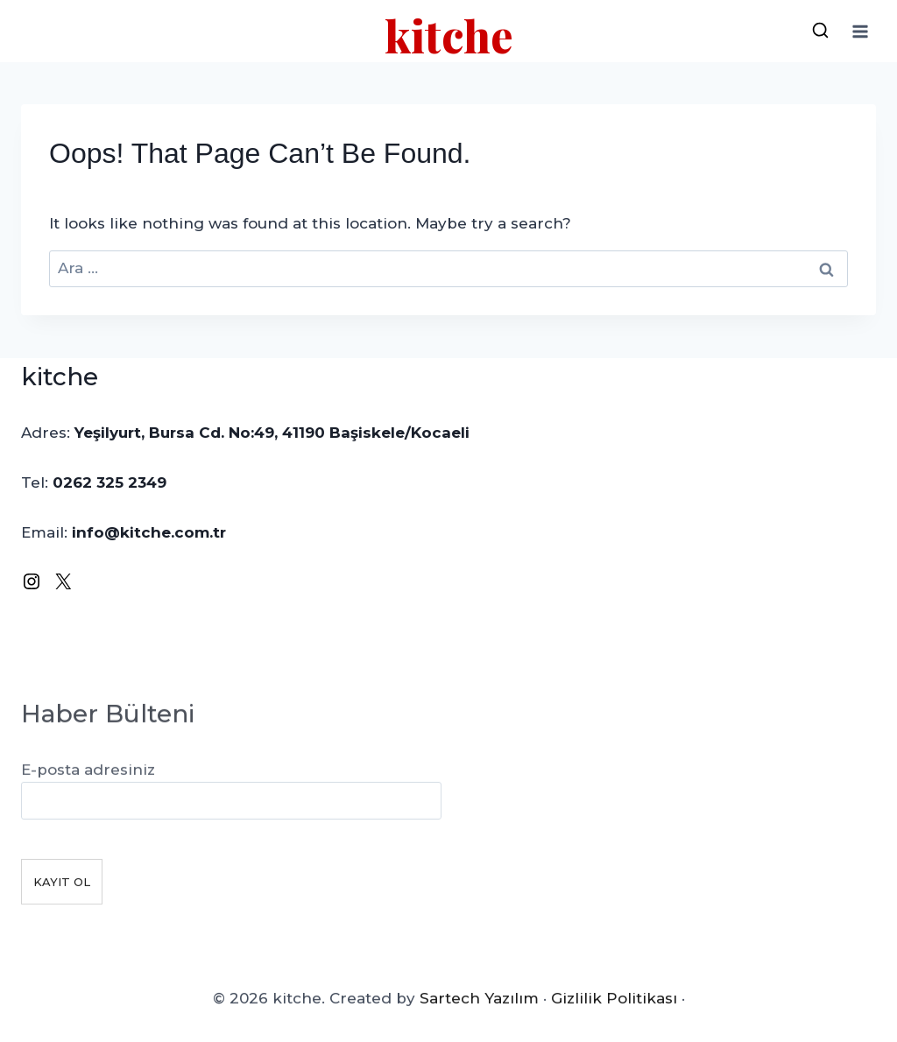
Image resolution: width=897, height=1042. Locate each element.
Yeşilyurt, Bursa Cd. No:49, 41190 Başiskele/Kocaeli (272, 432)
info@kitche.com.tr (149, 532)
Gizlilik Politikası (614, 1007)
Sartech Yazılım (479, 1007)
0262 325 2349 (109, 482)
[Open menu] (860, 31)
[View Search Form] (820, 31)
